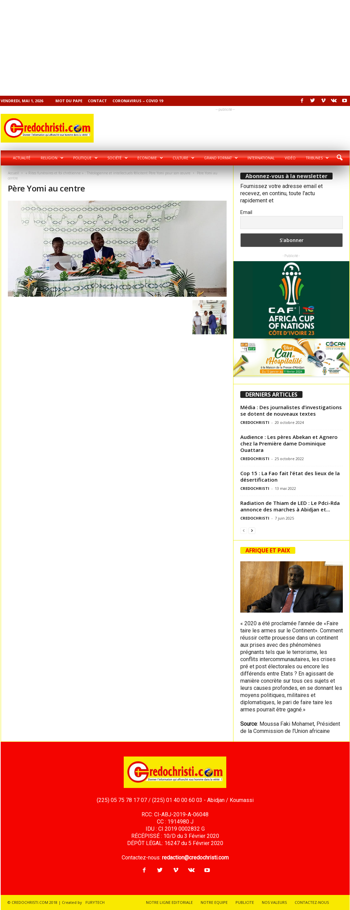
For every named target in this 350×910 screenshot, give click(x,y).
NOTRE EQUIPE (214, 902)
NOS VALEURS (274, 902)
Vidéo (290, 158)
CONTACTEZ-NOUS (312, 902)
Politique (85, 157)
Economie (150, 157)
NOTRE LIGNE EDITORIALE (169, 902)
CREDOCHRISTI (254, 422)
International (260, 158)
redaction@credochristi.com (195, 857)
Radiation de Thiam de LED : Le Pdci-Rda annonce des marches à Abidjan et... (290, 506)
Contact (97, 100)
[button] (339, 157)
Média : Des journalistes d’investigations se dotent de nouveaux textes (291, 410)
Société (117, 157)
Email (246, 212)
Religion (52, 157)
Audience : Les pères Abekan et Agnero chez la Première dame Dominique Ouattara (289, 443)
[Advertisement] (175, 48)
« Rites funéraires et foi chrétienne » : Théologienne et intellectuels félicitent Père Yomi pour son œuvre (107, 173)
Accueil (13, 173)
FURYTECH (95, 902)
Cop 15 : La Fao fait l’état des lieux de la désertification (290, 476)
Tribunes (317, 157)
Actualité (21, 158)
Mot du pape (68, 100)
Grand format (221, 157)
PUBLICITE (244, 902)
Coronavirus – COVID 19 (137, 100)
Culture (183, 157)
